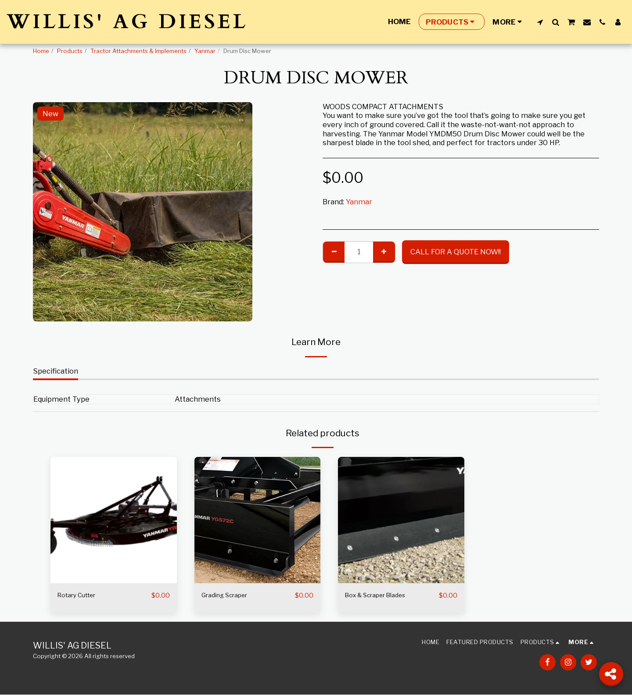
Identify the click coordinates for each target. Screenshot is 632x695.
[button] (540, 22)
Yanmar (204, 50)
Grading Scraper (229, 595)
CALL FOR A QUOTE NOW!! (455, 251)
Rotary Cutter (80, 595)
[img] (113, 520)
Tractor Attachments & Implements (138, 50)
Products (70, 50)
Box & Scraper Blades (382, 595)
